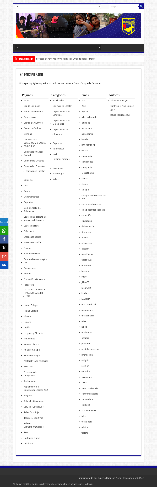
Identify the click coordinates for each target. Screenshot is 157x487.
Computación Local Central (33, 153)
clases (85, 184)
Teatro (27, 432)
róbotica (86, 371)
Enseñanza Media (32, 242)
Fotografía (29, 284)
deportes (86, 232)
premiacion (87, 354)
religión (85, 360)
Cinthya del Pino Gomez (122, 106)
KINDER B (86, 288)
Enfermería (29, 231)
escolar (85, 248)
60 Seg (140, 478)
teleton (85, 427)
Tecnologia (58, 173)
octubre (85, 338)
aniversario (87, 128)
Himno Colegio (31, 305)
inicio (84, 276)
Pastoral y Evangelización (36, 361)
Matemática (29, 338)
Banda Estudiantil (32, 106)
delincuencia (88, 226)
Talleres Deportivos (33, 418)
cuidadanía (87, 221)
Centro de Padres (32, 128)
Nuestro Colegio (32, 350)
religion (85, 366)
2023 (84, 106)
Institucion (58, 168)
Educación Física (32, 225)
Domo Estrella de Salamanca (32, 210)
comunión (86, 215)
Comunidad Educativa (34, 166)
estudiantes (87, 254)
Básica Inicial (30, 117)
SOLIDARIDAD (89, 410)
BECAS (85, 150)
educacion (87, 243)
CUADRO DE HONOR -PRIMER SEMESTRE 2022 (36, 293)
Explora (27, 273)
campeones (87, 161)
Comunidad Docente (34, 160)
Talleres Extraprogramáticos (34, 425)
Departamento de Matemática (61, 122)
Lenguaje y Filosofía (33, 333)
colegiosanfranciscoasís (93, 209)
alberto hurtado (89, 117)
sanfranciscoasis (90, 393)
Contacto (28, 180)
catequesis (87, 167)
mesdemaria (88, 315)
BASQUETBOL (88, 145)
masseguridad (89, 304)
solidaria (86, 405)
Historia (27, 316)
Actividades (58, 100)
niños (84, 327)
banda (85, 139)
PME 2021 (28, 366)
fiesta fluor (87, 260)
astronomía (87, 134)
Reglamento (30, 381)
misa (84, 321)
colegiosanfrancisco (91, 204)
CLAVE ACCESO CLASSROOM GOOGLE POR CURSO (35, 142)
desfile (85, 237)
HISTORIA (86, 265)
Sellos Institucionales (34, 401)
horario (85, 271)
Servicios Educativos (34, 406)
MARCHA (86, 299)
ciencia (85, 178)
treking (85, 433)
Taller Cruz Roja (31, 412)
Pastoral (58, 134)
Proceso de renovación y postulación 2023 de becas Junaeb (65, 58)
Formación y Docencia (34, 279)
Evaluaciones (30, 268)
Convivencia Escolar (35, 171)
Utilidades (29, 443)
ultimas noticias (61, 159)
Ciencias (28, 134)
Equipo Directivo (32, 253)
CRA (26, 185)
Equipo (27, 248)
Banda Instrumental (33, 111)
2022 (84, 100)
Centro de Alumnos (33, 122)
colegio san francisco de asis (94, 197)
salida (84, 382)
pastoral (86, 343)
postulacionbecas (90, 349)
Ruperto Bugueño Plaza (109, 478)
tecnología (87, 421)
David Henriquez (118, 115)
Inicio (55, 154)
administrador (117, 100)
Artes (26, 100)
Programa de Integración (30, 374)
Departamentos (31, 196)
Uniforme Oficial (32, 438)
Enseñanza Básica (32, 237)
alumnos (86, 122)
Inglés (27, 327)
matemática (87, 310)
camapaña (87, 156)
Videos (56, 179)
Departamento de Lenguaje (61, 113)
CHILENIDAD (88, 173)
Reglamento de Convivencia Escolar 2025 (36, 388)
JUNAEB (85, 282)
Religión (28, 395)
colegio (85, 189)
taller (84, 416)
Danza (27, 191)
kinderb (85, 293)
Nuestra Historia (32, 344)
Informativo (58, 148)
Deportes (28, 202)
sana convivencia (90, 388)
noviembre (87, 332)
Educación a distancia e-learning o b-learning (35, 219)
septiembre (87, 399)
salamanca (87, 377)
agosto (85, 111)
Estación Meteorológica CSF (35, 261)
